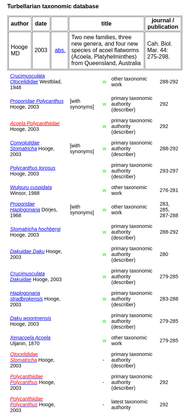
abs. (60, 50)
